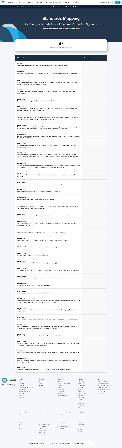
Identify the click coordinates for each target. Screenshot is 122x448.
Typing (20, 395)
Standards (23, 6)
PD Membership (101, 393)
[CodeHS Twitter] (12, 385)
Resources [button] (76, 2)
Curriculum (80, 379)
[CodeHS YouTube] (10, 385)
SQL (20, 426)
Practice (80, 399)
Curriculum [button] (39, 2)
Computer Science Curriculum (26, 387)
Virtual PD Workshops (103, 385)
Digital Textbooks (82, 403)
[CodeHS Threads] (15, 385)
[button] (21, 2)
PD (98, 379)
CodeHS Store (79, 443)
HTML (20, 422)
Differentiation (61, 416)
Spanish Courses (82, 393)
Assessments (61, 420)
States (40, 416)
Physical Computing (63, 426)
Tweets (40, 420)
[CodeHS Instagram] (5, 385)
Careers (80, 418)
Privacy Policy (81, 424)
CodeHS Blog (42, 422)
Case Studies (42, 414)
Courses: (44, 28)
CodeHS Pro (22, 385)
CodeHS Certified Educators (36, 443)
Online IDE (21, 383)
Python (20, 418)
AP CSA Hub (81, 405)
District (40, 381)
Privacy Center (81, 420)
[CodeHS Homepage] (8, 2)
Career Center (42, 432)
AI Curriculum (81, 407)
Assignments (61, 381)
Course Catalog (81, 381)
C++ (20, 424)
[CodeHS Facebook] (3, 385)
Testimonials (41, 418)
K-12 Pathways (81, 385)
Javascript (21, 416)
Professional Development (25, 391)
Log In (111, 2)
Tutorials (80, 401)
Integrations (61, 391)
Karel (20, 428)
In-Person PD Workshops (103, 383)
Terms (79, 422)
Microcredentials (101, 391)
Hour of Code (81, 397)
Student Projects (42, 430)
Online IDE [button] (67, 2)
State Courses (81, 391)
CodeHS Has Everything (64, 412)
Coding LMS (22, 381)
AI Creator (21, 393)
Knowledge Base (43, 426)
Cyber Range (22, 397)
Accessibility (81, 431)
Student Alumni (42, 434)
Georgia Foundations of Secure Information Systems (40, 6)
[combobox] (62, 28)
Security (80, 429)
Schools (40, 383)
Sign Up (118, 2)
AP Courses (80, 387)
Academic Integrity (62, 395)
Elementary (80, 389)
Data (59, 387)
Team (79, 416)
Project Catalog (81, 383)
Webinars (41, 428)
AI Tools (60, 393)
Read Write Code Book (44, 424)
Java (20, 420)
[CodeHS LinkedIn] (7, 385)
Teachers (41, 385)
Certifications (22, 389)
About (79, 414)
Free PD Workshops (102, 387)
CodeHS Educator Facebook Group (61, 443)
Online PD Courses (102, 381)
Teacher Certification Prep (104, 389)
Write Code (61, 389)
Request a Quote (103, 2)
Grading (60, 385)
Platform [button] (30, 2)
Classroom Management (64, 383)
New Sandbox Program (25, 414)
